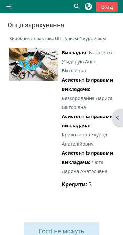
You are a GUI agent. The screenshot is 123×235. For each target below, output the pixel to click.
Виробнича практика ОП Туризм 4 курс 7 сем (57, 38)
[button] (77, 6)
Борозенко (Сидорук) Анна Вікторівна (87, 61)
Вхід (107, 6)
